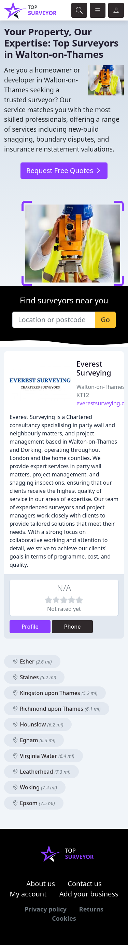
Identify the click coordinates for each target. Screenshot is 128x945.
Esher (32, 661)
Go (105, 319)
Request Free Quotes (64, 170)
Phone (72, 626)
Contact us (85, 883)
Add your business (88, 893)
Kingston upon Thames (55, 693)
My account (28, 893)
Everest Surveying (93, 368)
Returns (91, 909)
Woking (35, 787)
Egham (34, 740)
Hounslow (38, 724)
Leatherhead (41, 771)
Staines (34, 677)
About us (40, 883)
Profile (30, 626)
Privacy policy (46, 909)
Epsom (34, 803)
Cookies (64, 918)
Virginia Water (43, 756)
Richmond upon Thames (57, 708)
